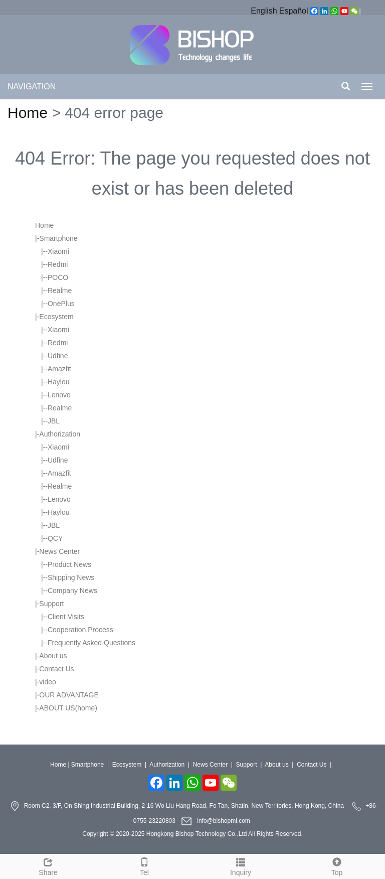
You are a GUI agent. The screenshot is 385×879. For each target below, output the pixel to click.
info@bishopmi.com (223, 820)
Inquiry (240, 865)
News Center (59, 551)
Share (48, 865)
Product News (69, 564)
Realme (60, 290)
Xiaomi (58, 251)
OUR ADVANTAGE (69, 695)
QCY (55, 538)
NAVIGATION (32, 86)
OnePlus (61, 304)
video (47, 682)
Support (51, 604)
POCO (58, 277)
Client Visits (66, 617)
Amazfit (59, 369)
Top (337, 865)
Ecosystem (56, 317)
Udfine (58, 356)
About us (53, 656)
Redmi (58, 264)
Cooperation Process (80, 630)
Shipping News (71, 577)
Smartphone (58, 238)
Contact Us (56, 669)
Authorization (59, 434)
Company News (72, 591)
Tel (144, 865)
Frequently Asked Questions (91, 643)
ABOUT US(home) (68, 708)
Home (28, 112)
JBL (54, 421)
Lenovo (59, 395)
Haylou (59, 382)
